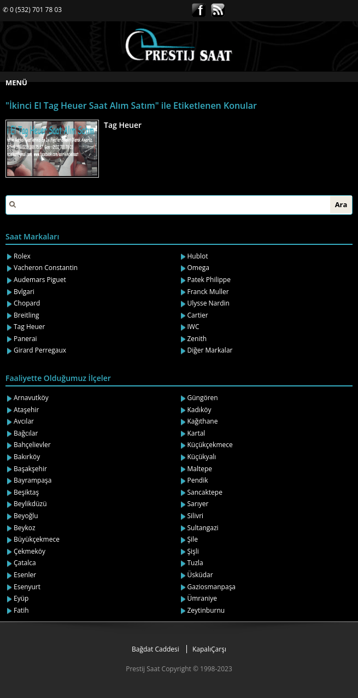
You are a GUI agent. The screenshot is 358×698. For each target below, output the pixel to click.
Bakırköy (27, 456)
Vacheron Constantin (46, 267)
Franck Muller (208, 291)
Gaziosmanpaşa (211, 586)
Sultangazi (203, 527)
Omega (198, 267)
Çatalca (25, 562)
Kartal (196, 433)
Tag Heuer (123, 125)
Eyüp (21, 598)
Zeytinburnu (206, 610)
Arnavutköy (31, 397)
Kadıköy (199, 409)
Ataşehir (26, 409)
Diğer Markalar (210, 350)
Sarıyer (198, 503)
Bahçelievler (32, 444)
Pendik (197, 480)
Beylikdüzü (30, 503)
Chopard (27, 303)
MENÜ (16, 82)
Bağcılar (26, 433)
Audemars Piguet (40, 279)
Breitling (26, 315)
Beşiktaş (26, 492)
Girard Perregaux (40, 350)
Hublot (197, 256)
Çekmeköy (29, 551)
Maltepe (200, 468)
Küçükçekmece (210, 444)
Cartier (197, 315)
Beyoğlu (26, 515)
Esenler (25, 574)
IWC (193, 326)
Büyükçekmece (37, 539)
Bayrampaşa (33, 480)
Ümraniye (202, 598)
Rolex (22, 256)
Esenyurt (27, 586)
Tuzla (195, 562)
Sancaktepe (204, 492)
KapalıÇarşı (209, 649)
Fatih (21, 610)
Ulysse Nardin (208, 303)
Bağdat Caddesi (155, 649)
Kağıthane (202, 421)
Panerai (25, 338)
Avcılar (24, 421)
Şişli (193, 551)
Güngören (202, 397)
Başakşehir (30, 468)
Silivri (195, 515)
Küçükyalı (201, 456)
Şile (192, 539)
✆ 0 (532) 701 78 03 (32, 9)
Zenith (197, 338)
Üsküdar (200, 574)
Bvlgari (24, 291)
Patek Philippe (209, 279)
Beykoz (25, 527)
